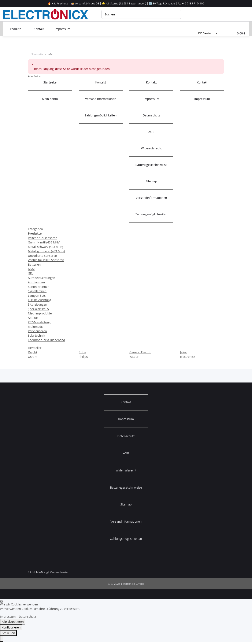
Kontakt (39, 29)
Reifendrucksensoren (42, 238)
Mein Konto (50, 99)
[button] (222, 33)
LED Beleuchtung (39, 300)
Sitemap (151, 182)
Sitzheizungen (37, 305)
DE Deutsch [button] (205, 33)
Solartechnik (36, 336)
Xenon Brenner (38, 287)
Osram (32, 357)
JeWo (183, 353)
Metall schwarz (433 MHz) (45, 247)
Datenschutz (151, 116)
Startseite (37, 55)
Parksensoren (37, 331)
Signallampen (37, 292)
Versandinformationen (100, 99)
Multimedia (36, 327)
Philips (83, 357)
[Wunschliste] (229, 33)
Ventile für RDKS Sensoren (46, 260)
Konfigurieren (11, 628)
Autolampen (36, 283)
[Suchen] (141, 14)
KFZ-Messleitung (39, 323)
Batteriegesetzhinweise (151, 165)
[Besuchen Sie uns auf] (32, 559)
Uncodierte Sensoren (42, 256)
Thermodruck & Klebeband (46, 340)
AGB (151, 132)
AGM (31, 269)
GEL (30, 274)
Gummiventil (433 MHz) (44, 243)
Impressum (62, 29)
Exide (82, 353)
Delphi (32, 353)
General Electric (140, 353)
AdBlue (33, 318)
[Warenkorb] (241, 33)
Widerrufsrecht (151, 149)
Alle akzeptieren (13, 622)
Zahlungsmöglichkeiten (101, 116)
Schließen (8, 633)
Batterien (34, 265)
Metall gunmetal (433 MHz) (46, 252)
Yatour (133, 357)
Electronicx (187, 357)
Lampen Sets (37, 296)
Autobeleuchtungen (41, 278)
